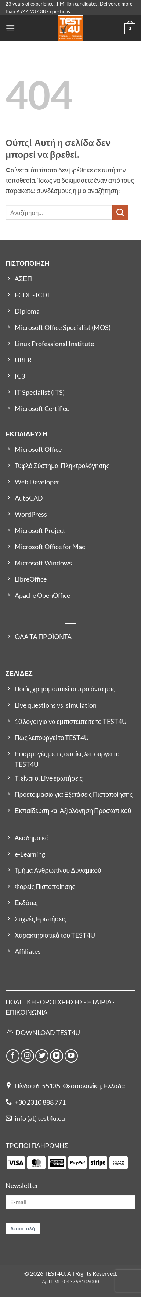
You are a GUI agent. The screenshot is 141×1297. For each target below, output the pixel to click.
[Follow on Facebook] (12, 1056)
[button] (10, 28)
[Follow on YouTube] (71, 1056)
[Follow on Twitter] (41, 1056)
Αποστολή (22, 1228)
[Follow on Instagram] (27, 1056)
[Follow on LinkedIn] (56, 1056)
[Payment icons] (67, 1162)
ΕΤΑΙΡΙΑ (99, 1002)
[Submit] (120, 212)
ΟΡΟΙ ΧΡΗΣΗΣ (61, 1002)
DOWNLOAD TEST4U (47, 1032)
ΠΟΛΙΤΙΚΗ (21, 1002)
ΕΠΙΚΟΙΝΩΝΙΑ (26, 1012)
